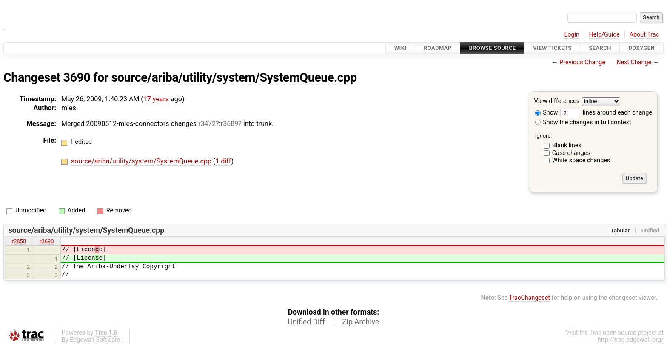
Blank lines (566, 145)
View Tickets (552, 48)
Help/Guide (604, 34)
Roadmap (438, 48)
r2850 (19, 241)
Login (571, 34)
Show (546, 112)
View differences (557, 101)
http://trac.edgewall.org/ (630, 340)
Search (600, 48)
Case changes (571, 153)
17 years (156, 99)
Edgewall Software (95, 340)
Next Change (633, 62)
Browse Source (492, 48)
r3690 (47, 241)
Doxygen (641, 48)
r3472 (207, 124)
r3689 (229, 124)
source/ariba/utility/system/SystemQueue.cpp (233, 77)
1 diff (223, 161)
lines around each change (606, 112)
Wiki (400, 48)
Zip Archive (360, 322)
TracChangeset (529, 297)
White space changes (581, 160)
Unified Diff (306, 322)
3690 (77, 77)
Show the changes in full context (583, 122)
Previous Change (582, 62)
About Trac (644, 34)
